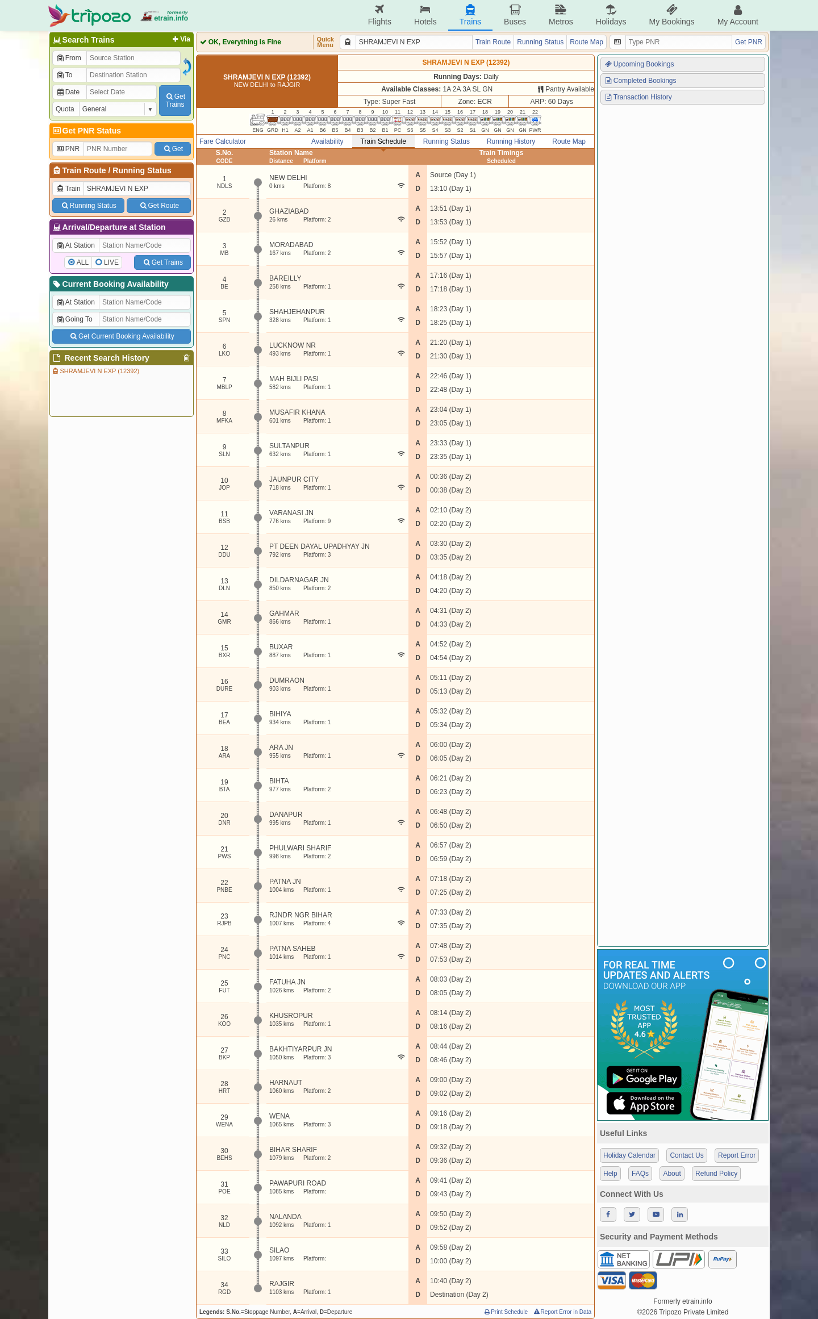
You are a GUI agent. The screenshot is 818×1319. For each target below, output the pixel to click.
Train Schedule (383, 141)
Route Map (586, 42)
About (672, 1174)
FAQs (640, 1174)
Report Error (737, 1155)
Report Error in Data (562, 1312)
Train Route (84, 170)
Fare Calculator (222, 141)
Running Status (141, 170)
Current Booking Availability (110, 284)
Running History (511, 141)
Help (610, 1174)
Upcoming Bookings (639, 64)
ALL (83, 262)
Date (68, 92)
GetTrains (175, 100)
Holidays (611, 15)
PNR (68, 149)
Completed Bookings (640, 81)
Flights (379, 15)
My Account (737, 15)
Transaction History (638, 97)
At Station (75, 245)
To (64, 75)
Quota (65, 109)
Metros (561, 15)
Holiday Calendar (629, 1155)
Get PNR (748, 42)
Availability (327, 141)
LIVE (111, 262)
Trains (470, 15)
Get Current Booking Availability (121, 336)
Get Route (159, 206)
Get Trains (162, 262)
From (68, 58)
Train (68, 189)
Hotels (425, 15)
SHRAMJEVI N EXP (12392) (95, 371)
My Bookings (671, 15)
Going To (74, 319)
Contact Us (686, 1155)
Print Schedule (505, 1312)
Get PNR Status (86, 130)
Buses (515, 15)
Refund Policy (716, 1174)
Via (180, 39)
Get (172, 149)
